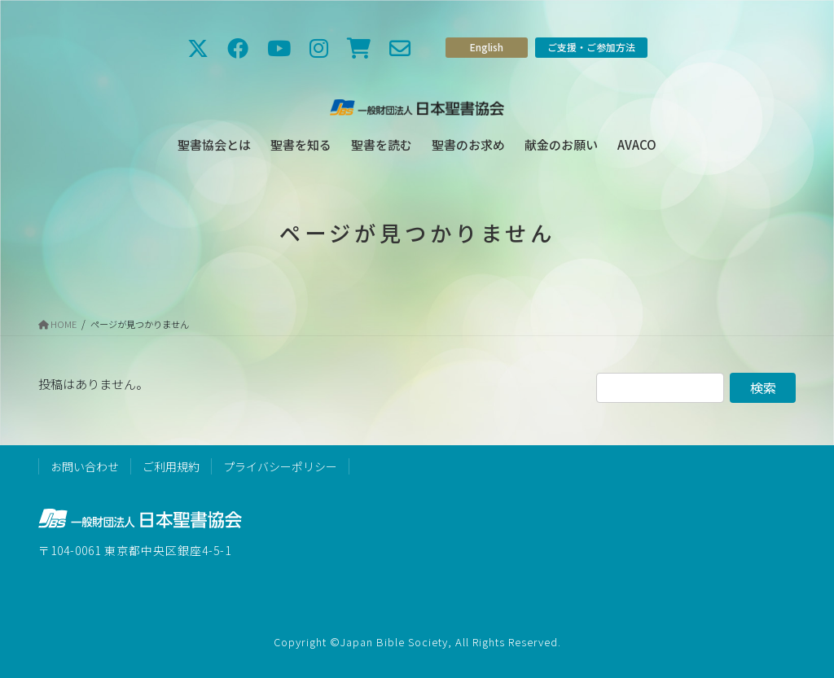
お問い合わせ (84, 466)
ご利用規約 (171, 466)
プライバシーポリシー (280, 466)
